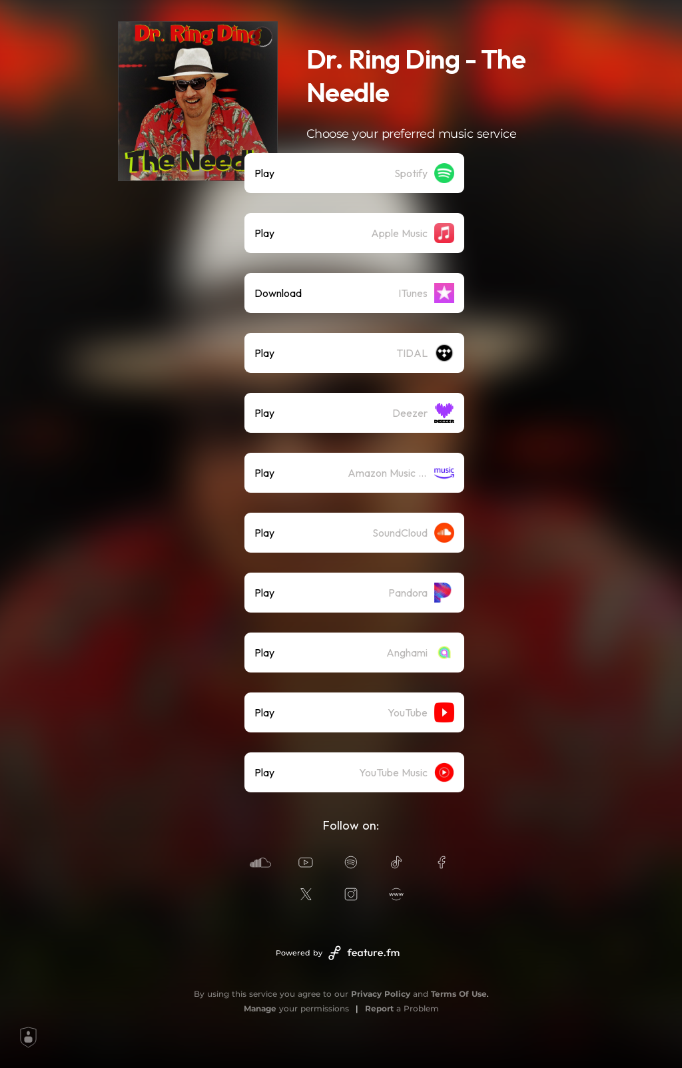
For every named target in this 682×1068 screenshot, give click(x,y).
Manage (260, 1008)
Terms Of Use (459, 994)
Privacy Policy (380, 994)
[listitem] (354, 173)
